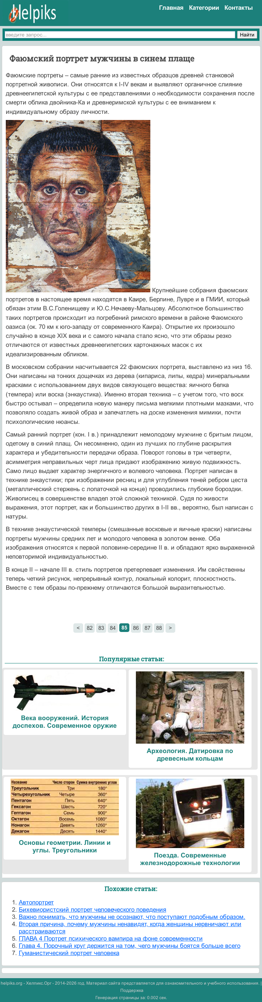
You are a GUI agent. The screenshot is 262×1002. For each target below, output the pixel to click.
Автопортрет (36, 902)
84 (113, 628)
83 (101, 628)
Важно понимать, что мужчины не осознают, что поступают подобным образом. (132, 916)
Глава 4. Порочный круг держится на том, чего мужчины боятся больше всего (129, 945)
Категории (204, 7)
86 (136, 628)
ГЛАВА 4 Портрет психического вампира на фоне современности (111, 938)
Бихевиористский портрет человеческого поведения (92, 909)
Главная (171, 7)
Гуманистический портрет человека (69, 953)
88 (159, 628)
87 (147, 628)
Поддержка (131, 990)
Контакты (238, 7)
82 (90, 628)
